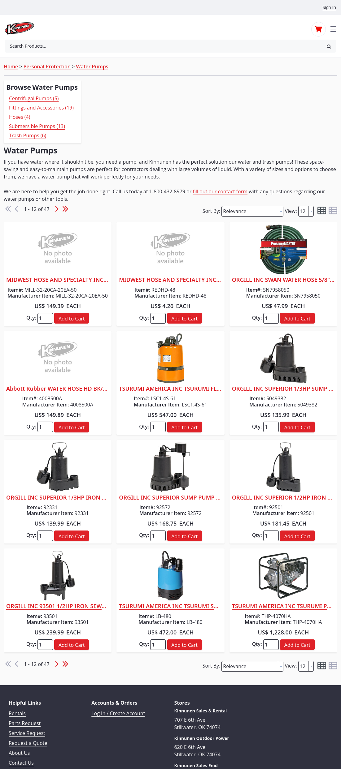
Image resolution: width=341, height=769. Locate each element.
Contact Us (21, 712)
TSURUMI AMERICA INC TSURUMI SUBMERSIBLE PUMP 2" (211, 556)
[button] (329, 46)
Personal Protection (47, 66)
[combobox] (163, 46)
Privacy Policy (24, 722)
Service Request (27, 683)
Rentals (17, 663)
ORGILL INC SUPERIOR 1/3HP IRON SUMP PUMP (125, 447)
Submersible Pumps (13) (37, 126)
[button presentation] (280, 156)
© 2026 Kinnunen (170, 749)
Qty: (98, 267)
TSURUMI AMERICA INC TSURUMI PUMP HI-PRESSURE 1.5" (297, 556)
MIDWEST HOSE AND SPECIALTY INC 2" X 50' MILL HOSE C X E (125, 224)
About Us (19, 702)
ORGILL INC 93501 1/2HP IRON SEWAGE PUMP (125, 556)
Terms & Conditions (31, 732)
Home (11, 66)
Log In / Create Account (118, 663)
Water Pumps (92, 66)
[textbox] (250, 156)
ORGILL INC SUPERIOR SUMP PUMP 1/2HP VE (211, 447)
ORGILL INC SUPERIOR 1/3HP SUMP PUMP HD (297, 338)
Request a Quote (28, 693)
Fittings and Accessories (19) (41, 107)
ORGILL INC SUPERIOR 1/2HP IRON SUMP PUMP (297, 447)
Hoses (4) (19, 117)
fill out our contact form (300, 135)
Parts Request (25, 673)
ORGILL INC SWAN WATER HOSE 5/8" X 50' (297, 224)
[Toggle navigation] (333, 28)
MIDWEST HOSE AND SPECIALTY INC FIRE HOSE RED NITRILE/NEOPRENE (211, 224)
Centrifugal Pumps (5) (34, 98)
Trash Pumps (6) (27, 135)
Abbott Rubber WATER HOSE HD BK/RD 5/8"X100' (125, 338)
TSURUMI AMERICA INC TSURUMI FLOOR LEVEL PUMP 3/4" (211, 338)
